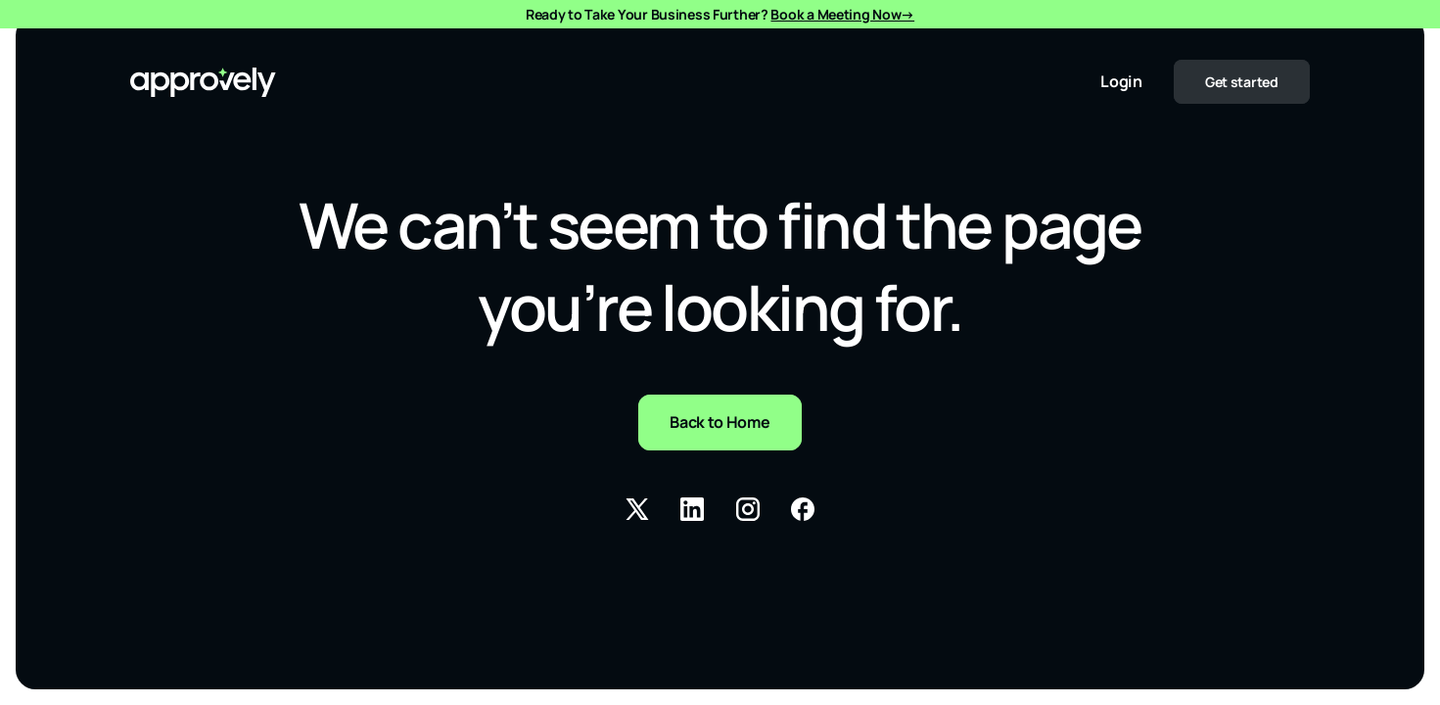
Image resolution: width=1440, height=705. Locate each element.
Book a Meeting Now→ (842, 14)
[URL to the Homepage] (203, 82)
